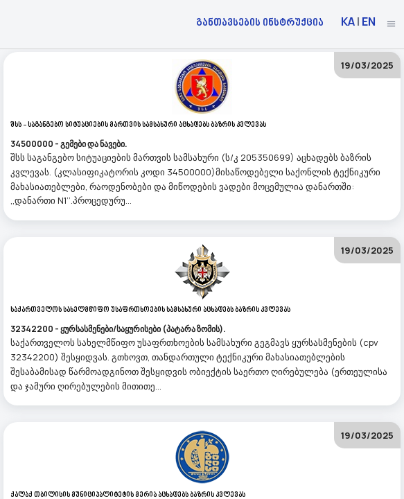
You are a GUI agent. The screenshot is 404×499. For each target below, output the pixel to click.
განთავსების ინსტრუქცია (260, 21)
